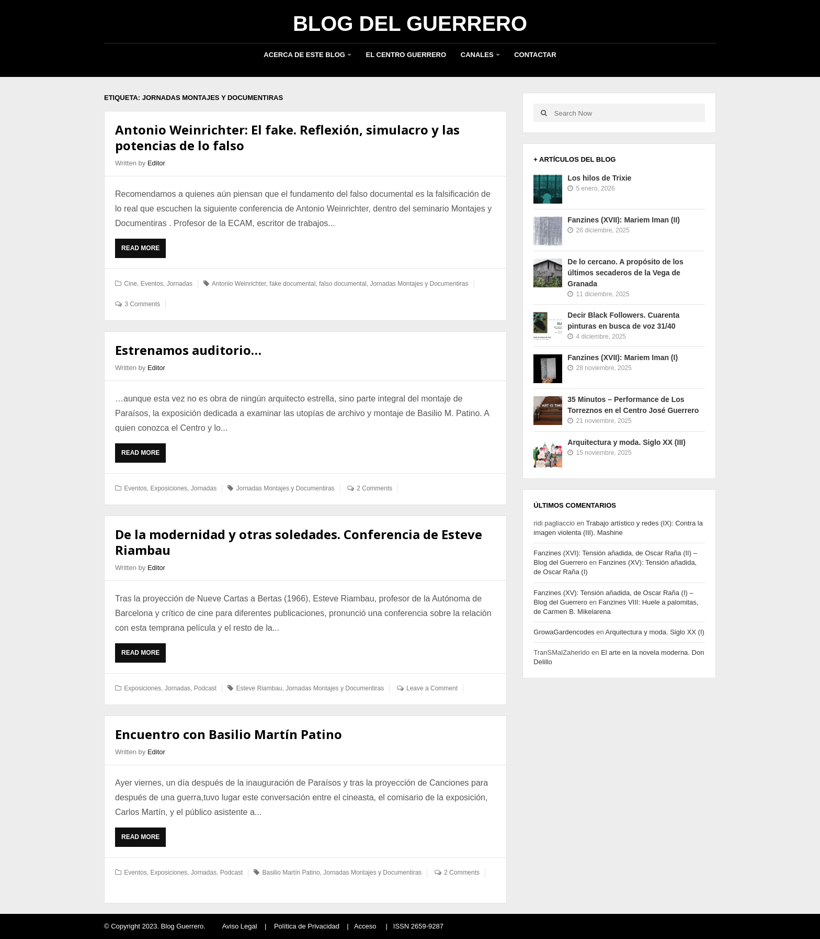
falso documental (343, 283)
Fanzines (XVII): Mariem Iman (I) (622, 357)
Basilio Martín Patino (291, 872)
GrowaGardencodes (563, 632)
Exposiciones (168, 488)
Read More (143, 250)
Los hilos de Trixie (599, 178)
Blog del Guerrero (410, 23)
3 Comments (142, 304)
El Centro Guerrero (406, 55)
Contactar (535, 55)
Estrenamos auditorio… (188, 350)
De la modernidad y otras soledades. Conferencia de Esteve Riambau (298, 542)
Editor (156, 163)
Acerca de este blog (304, 55)
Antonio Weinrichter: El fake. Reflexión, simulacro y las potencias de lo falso (287, 137)
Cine (130, 283)
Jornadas (179, 283)
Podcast (205, 688)
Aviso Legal (239, 926)
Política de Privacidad (306, 926)
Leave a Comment (432, 688)
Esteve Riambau (259, 688)
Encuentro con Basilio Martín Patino (228, 734)
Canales (477, 55)
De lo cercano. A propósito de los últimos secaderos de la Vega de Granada (625, 273)
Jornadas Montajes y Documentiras (419, 283)
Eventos (152, 283)
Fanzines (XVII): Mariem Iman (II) (623, 220)
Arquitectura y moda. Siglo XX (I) (655, 632)
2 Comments (374, 488)
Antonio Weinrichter (239, 283)
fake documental (292, 283)
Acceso (365, 926)
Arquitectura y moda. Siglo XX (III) (626, 442)
